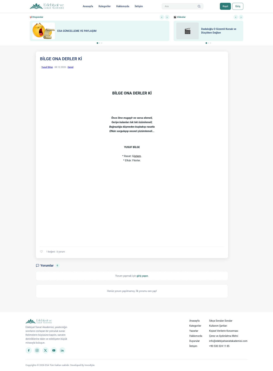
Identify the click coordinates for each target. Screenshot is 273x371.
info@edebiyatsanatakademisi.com (228, 341)
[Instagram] (37, 350)
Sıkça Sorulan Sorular (220, 320)
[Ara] (199, 6)
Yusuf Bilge (47, 67)
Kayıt (225, 6)
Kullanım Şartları (218, 325)
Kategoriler (105, 6)
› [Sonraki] (167, 17)
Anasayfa (88, 6)
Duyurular (194, 341)
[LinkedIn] (62, 350)
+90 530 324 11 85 (219, 346)
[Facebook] (29, 350)
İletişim (139, 6)
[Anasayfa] (47, 6)
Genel (70, 67)
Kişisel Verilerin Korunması (223, 330)
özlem (137, 156)
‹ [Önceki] (161, 17)
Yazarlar (193, 330)
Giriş (237, 6)
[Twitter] (45, 350)
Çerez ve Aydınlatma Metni (223, 336)
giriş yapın (142, 275)
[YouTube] (54, 350)
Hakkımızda (122, 6)
